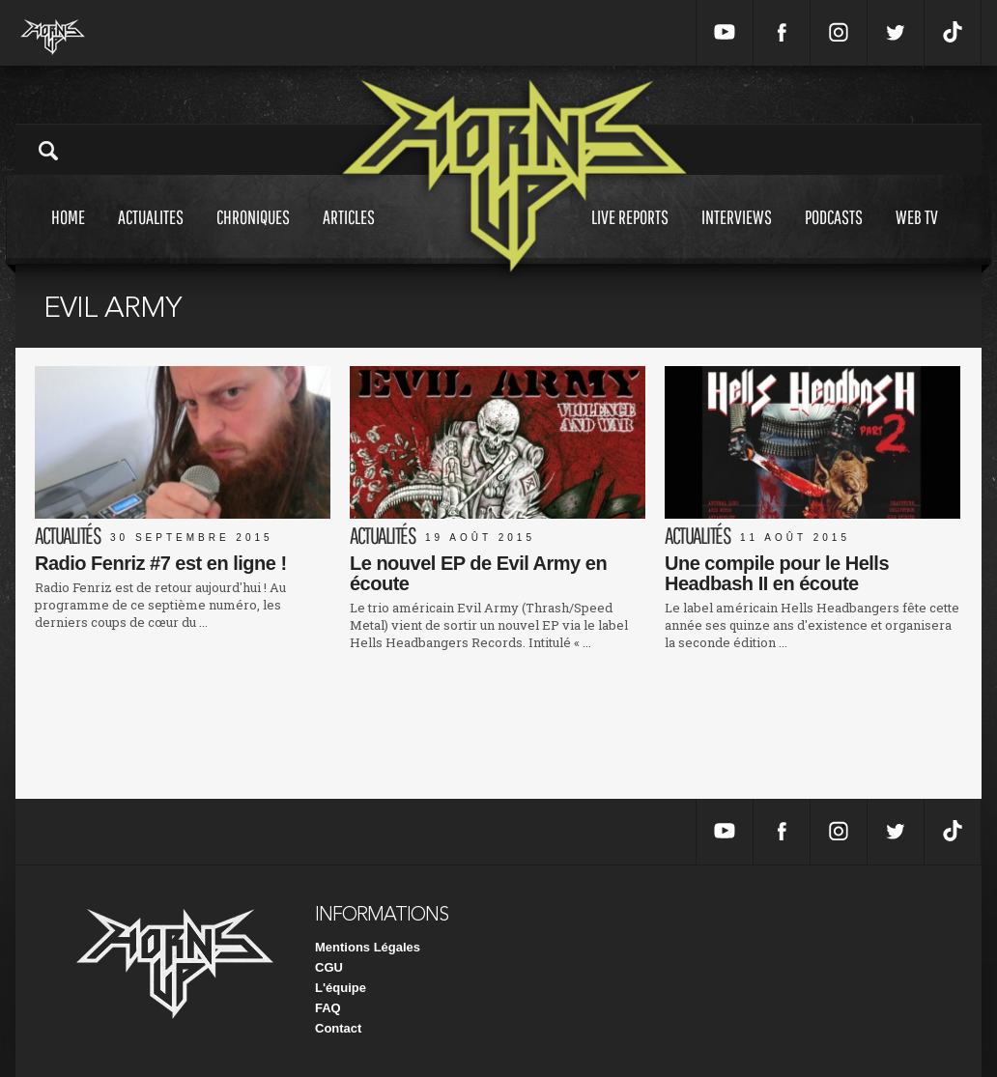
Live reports (630, 235)
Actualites (150, 235)
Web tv (916, 235)
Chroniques (253, 235)
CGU (329, 967)
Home (68, 235)
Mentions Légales (367, 947)
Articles (348, 235)
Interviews (736, 235)
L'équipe (340, 987)
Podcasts (833, 235)
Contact (338, 1028)
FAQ (328, 1008)
